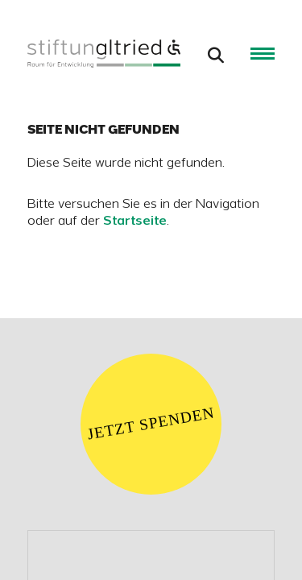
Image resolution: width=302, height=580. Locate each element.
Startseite (135, 221)
